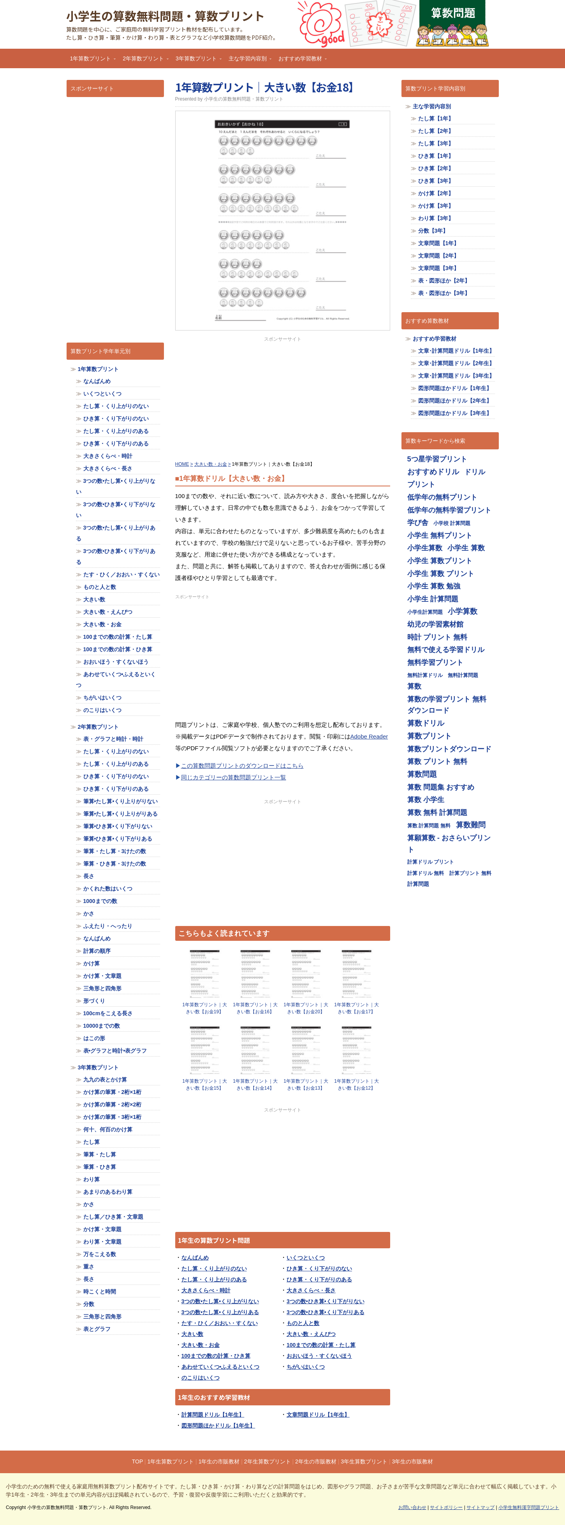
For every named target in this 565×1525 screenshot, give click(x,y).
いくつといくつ (306, 1258)
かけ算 (91, 963)
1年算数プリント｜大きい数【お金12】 (356, 1084)
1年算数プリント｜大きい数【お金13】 (305, 1084)
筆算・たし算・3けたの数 (114, 851)
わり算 (91, 1179)
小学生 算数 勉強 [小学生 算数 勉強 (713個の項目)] (433, 586)
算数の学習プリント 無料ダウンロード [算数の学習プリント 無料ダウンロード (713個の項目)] (446, 705)
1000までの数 (100, 901)
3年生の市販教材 (412, 1461)
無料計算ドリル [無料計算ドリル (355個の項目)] (425, 675)
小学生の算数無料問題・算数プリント (165, 15)
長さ (88, 876)
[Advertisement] (282, 397)
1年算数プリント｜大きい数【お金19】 (204, 1008)
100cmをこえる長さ (108, 1013)
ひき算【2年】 (436, 168)
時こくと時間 (99, 1291)
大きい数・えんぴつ (311, 1334)
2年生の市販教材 (315, 1461)
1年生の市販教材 (219, 1461)
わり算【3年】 (436, 218)
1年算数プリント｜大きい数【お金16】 (255, 1008)
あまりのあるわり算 (107, 1192)
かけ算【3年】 (436, 206)
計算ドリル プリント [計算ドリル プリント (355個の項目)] (430, 862)
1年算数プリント (91, 61)
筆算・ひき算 (99, 1167)
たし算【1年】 (436, 118)
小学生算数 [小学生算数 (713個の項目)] (424, 548)
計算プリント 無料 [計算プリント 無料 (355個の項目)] (470, 873)
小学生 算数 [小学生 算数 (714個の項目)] (465, 548)
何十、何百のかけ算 (107, 1129)
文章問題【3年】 (438, 268)
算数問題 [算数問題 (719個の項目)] (422, 774)
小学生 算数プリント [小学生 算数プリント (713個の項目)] (439, 561)
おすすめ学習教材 (301, 61)
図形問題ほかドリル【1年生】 (218, 1426)
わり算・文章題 (102, 1242)
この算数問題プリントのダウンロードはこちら (242, 765)
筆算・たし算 (99, 1154)
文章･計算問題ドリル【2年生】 (456, 363)
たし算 (91, 1142)
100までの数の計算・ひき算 (215, 1356)
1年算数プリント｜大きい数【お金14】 (255, 1084)
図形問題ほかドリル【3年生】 (455, 413)
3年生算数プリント (364, 1461)
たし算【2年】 (436, 131)
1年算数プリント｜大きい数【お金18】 (267, 87)
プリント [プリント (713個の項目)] (421, 484)
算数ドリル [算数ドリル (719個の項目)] (425, 723)
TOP (137, 1461)
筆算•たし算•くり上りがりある (120, 814)
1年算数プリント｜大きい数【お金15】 (204, 1084)
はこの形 (94, 1038)
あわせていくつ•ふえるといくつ (220, 1367)
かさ (88, 913)
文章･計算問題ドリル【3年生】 (456, 376)
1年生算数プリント (170, 1461)
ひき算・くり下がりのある (319, 1279)
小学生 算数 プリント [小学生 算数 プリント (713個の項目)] (440, 573)
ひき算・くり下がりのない (319, 1268)
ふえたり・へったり (107, 926)
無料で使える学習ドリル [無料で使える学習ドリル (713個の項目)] (445, 649)
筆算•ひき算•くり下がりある (118, 839)
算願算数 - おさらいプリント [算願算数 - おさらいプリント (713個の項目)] (449, 844)
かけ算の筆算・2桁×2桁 (112, 1104)
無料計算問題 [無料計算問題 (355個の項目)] (463, 675)
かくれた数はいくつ (107, 888)
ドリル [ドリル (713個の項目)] (474, 472)
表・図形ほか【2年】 (444, 280)
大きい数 (192, 1334)
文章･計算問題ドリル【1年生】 (456, 351)
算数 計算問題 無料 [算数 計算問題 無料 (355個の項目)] (429, 826)
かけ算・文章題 (102, 976)
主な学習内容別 (248, 61)
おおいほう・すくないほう (319, 1356)
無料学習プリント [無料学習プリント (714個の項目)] (435, 662)
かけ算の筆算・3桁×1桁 (112, 1117)
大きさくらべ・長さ (311, 1290)
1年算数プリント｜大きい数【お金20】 (305, 1008)
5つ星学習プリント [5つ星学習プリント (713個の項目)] (437, 459)
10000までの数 (101, 1026)
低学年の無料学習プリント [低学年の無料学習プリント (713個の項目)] (449, 510)
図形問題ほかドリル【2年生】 (455, 401)
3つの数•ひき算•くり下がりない (325, 1301)
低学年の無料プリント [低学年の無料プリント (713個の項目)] (442, 497)
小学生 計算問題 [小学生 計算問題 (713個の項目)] (432, 599)
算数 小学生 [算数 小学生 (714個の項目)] (425, 799)
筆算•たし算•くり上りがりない (120, 801)
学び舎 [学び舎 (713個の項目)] (417, 522)
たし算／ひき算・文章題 (113, 1217)
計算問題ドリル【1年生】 (213, 1415)
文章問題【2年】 (438, 256)
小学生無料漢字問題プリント (528, 1507)
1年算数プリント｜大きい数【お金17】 (356, 1008)
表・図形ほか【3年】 (444, 293)
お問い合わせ (412, 1507)
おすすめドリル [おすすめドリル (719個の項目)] (433, 472)
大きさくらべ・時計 (206, 1290)
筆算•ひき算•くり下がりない (118, 826)
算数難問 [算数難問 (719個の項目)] (471, 825)
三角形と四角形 (102, 988)
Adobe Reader (369, 736)
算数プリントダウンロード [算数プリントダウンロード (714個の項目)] (449, 749)
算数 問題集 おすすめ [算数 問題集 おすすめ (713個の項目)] (440, 787)
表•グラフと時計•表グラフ (115, 1051)
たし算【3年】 (436, 143)
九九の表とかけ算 (105, 1079)
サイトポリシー (446, 1507)
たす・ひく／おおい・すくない (219, 1323)
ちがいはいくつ (306, 1367)
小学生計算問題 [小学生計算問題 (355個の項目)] (425, 612)
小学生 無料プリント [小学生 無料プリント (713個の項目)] (439, 535)
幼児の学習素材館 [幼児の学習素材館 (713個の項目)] (435, 624)
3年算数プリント (197, 61)
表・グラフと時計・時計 (113, 739)
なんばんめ (195, 1258)
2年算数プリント (144, 61)
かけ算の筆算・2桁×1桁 (112, 1092)
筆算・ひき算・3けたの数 (114, 864)
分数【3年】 (433, 231)
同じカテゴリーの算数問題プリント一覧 (233, 777)
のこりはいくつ (200, 1378)
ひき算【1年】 (436, 156)
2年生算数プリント (267, 1461)
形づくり (94, 1001)
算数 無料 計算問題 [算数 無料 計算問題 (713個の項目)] (437, 812)
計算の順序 (97, 951)
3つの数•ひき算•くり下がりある (325, 1312)
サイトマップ (480, 1507)
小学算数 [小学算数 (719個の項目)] (462, 611)
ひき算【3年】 (436, 181)
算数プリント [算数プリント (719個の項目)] (429, 736)
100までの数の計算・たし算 (321, 1345)
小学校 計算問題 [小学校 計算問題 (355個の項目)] (451, 523)
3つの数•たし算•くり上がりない (220, 1301)
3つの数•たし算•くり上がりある (220, 1312)
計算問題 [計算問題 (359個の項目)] (418, 884)
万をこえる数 (99, 1254)
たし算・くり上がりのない (214, 1268)
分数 (88, 1304)
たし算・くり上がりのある (214, 1279)
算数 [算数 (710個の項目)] (414, 686)
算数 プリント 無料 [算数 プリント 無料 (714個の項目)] (437, 761)
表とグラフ (97, 1329)
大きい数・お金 (200, 1345)
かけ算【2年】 (436, 193)
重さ (88, 1266)
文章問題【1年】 (438, 243)
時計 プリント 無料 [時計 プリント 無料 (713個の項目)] (437, 637)
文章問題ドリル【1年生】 (318, 1415)
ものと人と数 (303, 1323)
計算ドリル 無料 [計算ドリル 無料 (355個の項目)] (425, 873)
